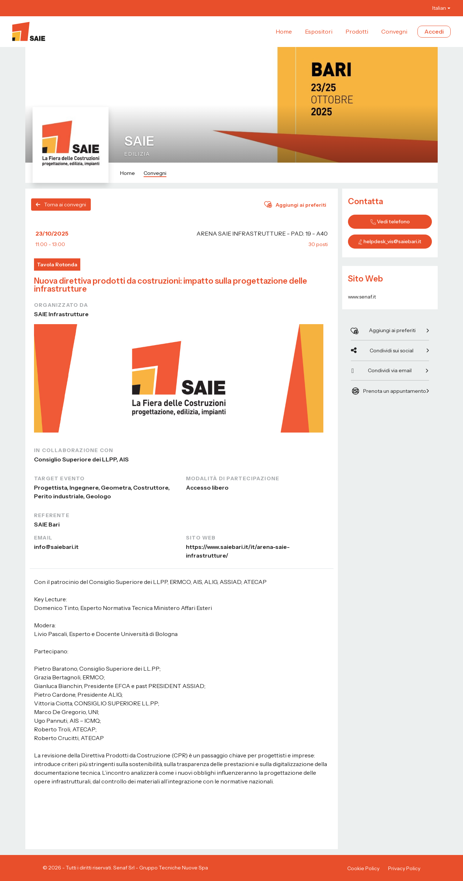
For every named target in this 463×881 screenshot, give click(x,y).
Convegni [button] (394, 31)
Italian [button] (439, 8)
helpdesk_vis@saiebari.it (392, 241)
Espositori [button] (318, 31)
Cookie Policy (363, 868)
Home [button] (284, 31)
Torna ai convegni (61, 204)
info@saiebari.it (56, 546)
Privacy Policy (404, 868)
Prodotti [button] (356, 31)
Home (127, 173)
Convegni (155, 173)
